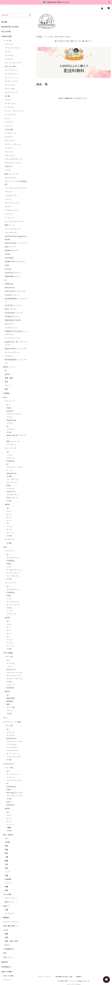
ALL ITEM (5, 32)
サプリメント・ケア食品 (12, 722)
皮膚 (6, 876)
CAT (5, 547)
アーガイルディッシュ (15, 570)
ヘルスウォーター (11, 196)
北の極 (7, 96)
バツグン (8, 170)
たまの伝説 (9, 129)
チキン (9, 511)
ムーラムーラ (9, 218)
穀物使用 (10, 701)
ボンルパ (8, 207)
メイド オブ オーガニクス (14, 221)
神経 (6, 868)
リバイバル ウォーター (13, 229)
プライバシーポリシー (45, 976)
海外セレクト (10, 902)
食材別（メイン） (9, 367)
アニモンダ (9, 59)
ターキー (10, 530)
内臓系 (9, 828)
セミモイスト (10, 539)
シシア (7, 118)
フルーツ (8, 385)
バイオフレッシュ (11, 328)
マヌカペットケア (11, 210)
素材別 (7, 692)
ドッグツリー (9, 148)
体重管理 (8, 879)
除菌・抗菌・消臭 (11, 941)
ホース (9, 520)
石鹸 (6, 910)
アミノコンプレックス (13, 63)
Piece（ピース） (11, 309)
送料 (4, 953)
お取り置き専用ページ (11, 926)
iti (5, 280)
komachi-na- (10, 288)
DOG (5, 397)
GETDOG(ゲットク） (13, 273)
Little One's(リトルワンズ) (15, 291)
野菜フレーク (9, 225)
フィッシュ (11, 533)
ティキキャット (10, 133)
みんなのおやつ (8, 764)
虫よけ (7, 945)
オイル (5, 718)
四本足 (7, 374)
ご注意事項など (8, 949)
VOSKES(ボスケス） (12, 317)
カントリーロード (11, 92)
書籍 (6, 934)
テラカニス (9, 137)
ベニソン (10, 526)
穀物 (6, 389)
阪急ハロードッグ (11, 174)
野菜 (6, 382)
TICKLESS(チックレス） (14, 313)
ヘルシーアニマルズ (14, 757)
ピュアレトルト (10, 178)
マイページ (7, 980)
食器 (6, 937)
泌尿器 (7, 842)
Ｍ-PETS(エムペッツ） (13, 305)
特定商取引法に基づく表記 (64, 976)
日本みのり (9, 167)
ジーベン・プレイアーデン (14, 111)
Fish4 (7, 265)
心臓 (6, 857)
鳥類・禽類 (9, 378)
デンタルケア (9, 913)
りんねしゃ (9, 356)
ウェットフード (10, 448)
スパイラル (9, 122)
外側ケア (6, 906)
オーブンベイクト (11, 81)
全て (8, 405)
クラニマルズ (11, 745)
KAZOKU (10, 688)
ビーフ (9, 514)
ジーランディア (10, 115)
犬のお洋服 (7, 895)
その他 (9, 432)
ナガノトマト (10, 155)
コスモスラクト (12, 751)
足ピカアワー (10, 324)
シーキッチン (9, 107)
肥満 (6, 890)
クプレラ (8, 100)
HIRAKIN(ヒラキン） (13, 276)
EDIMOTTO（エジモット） (15, 262)
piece (9, 802)
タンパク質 (11, 707)
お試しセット (8, 957)
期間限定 (6, 918)
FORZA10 (10, 461)
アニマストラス (12, 748)
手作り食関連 (8, 653)
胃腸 (6, 846)
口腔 (6, 864)
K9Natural (9, 284)
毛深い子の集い (8, 976)
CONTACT (6, 967)
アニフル (8, 52)
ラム (8, 523)
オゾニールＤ (10, 89)
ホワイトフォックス (12, 203)
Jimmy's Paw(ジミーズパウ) (15, 349)
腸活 (6, 853)
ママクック (9, 214)
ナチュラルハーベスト (13, 163)
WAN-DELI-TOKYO (13, 320)
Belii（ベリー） (11, 247)
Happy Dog (11, 420)
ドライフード (10, 401)
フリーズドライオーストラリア (16, 188)
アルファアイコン (11, 70)
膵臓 (6, 887)
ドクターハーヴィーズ (13, 144)
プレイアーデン (12, 482)
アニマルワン (9, 55)
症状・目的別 (8, 835)
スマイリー (9, 126)
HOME (39, 37)
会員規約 (78, 976)
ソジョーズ (11, 685)
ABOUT (4, 962)
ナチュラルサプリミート (14, 159)
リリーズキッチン (11, 233)
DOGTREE (9, 258)
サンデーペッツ (10, 104)
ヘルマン (8, 199)
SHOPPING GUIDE (9, 27)
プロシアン (9, 192)
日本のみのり (11, 492)
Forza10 (8, 269)
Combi (7, 254)
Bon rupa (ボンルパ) (14, 793)
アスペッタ (9, 44)
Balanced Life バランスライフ (16, 243)
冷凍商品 (6, 393)
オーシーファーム (11, 78)
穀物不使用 (11, 698)
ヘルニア (8, 883)
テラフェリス (9, 141)
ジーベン (10, 470)
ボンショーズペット (12, 352)
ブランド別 (9, 657)
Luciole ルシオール (12, 295)
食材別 (7, 504)
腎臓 (6, 861)
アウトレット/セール (10, 922)
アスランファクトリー (13, 48)
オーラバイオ (10, 85)
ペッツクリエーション (13, 338)
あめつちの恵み (10, 66)
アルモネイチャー (11, 74)
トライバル (9, 152)
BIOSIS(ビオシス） (12, 250)
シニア (7, 872)
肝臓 (6, 850)
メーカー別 (48, 37)
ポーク (9, 517)
